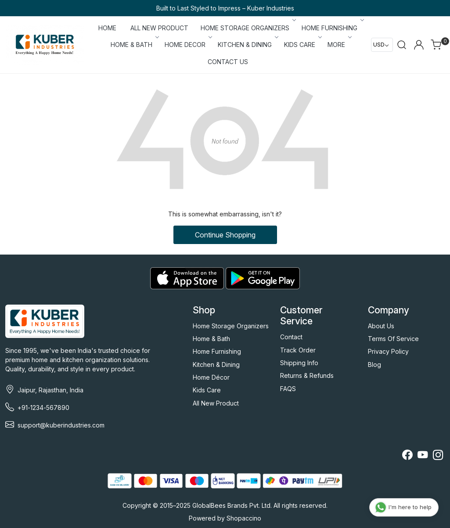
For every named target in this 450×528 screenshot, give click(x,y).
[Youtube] (422, 456)
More (339, 44)
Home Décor (211, 377)
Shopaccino (244, 518)
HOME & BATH (134, 44)
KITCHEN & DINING (247, 44)
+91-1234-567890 (43, 407)
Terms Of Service (393, 338)
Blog (374, 364)
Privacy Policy (388, 351)
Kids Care (207, 390)
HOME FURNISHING (332, 28)
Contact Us (228, 61)
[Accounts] (418, 45)
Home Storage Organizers (231, 326)
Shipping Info (299, 362)
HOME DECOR (188, 44)
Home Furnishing (217, 351)
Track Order (298, 350)
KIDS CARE (302, 44)
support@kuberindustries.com (61, 425)
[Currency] (382, 45)
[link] (401, 45)
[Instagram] (438, 456)
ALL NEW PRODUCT (159, 28)
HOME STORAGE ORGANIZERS (248, 28)
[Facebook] (407, 456)
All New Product (216, 403)
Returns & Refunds (307, 375)
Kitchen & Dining (216, 364)
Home (107, 28)
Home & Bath (211, 338)
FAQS (288, 388)
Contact (291, 337)
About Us (381, 326)
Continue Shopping (225, 234)
